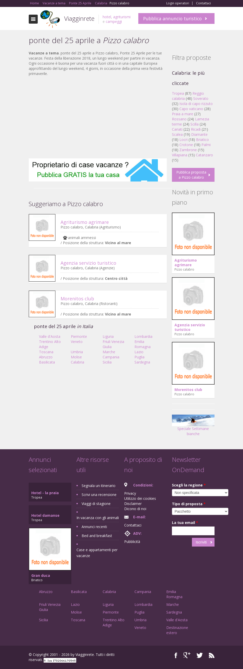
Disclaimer (133, 503)
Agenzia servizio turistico (88, 263)
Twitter (200, 655)
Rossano (179, 119)
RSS (212, 655)
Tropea (178, 93)
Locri (183, 139)
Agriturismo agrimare (85, 222)
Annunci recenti (94, 526)
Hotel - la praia (45, 492)
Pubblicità (132, 541)
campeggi (114, 21)
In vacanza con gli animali (97, 517)
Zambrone (188, 149)
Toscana (46, 351)
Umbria (77, 351)
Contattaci (203, 3)
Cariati (177, 129)
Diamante (199, 134)
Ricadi (196, 129)
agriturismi (122, 16)
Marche (109, 351)
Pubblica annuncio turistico (172, 18)
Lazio (138, 351)
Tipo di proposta (189, 503)
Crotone (186, 144)
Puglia (139, 357)
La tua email (185, 522)
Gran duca (40, 575)
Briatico (202, 139)
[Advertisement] (98, 117)
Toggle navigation (33, 19)
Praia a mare (182, 113)
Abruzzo (46, 357)
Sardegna (142, 362)
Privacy (130, 493)
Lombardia (143, 336)
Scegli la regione (189, 485)
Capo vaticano (191, 108)
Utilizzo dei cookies (140, 498)
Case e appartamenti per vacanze (97, 552)
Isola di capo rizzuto (196, 103)
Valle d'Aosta (49, 336)
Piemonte (79, 336)
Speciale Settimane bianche (193, 427)
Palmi (206, 144)
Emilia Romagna (142, 344)
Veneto (77, 341)
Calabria (77, 362)
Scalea (177, 134)
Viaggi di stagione (96, 503)
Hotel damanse (45, 515)
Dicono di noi (135, 508)
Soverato (200, 98)
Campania (111, 357)
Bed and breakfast (97, 535)
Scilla (194, 124)
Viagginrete (79, 18)
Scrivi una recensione (99, 494)
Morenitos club (77, 298)
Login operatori (177, 3)
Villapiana (179, 154)
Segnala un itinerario (98, 485)
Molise (76, 357)
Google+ (186, 655)
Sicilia (107, 362)
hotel (107, 16)
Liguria (108, 336)
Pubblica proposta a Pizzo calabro (191, 175)
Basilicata (47, 362)
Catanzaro (204, 154)
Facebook (175, 655)
